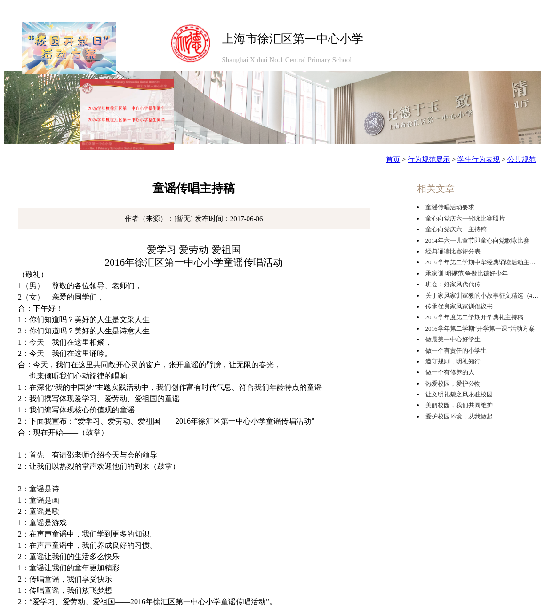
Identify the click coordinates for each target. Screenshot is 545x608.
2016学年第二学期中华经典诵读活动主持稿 (483, 262)
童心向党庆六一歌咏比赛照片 (465, 218)
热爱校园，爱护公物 (453, 383)
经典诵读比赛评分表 (453, 251)
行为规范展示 (429, 159)
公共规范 (521, 159)
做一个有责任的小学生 (456, 350)
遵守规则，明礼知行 (453, 361)
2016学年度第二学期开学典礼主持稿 (474, 317)
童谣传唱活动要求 (449, 207)
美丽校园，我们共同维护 (459, 405)
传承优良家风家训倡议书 (459, 306)
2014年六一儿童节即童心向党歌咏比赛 (477, 240)
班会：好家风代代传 (453, 284)
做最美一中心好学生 (453, 339)
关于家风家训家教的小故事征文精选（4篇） (485, 295)
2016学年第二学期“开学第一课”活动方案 (480, 328)
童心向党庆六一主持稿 (456, 229)
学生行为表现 (478, 159)
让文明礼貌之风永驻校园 (459, 394)
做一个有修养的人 (449, 372)
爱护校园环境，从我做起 (459, 416)
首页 (393, 159)
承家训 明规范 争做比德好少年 (466, 273)
